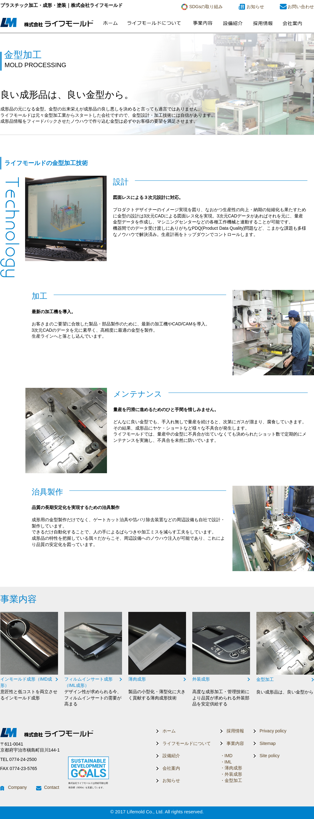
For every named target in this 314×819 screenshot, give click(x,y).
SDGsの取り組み (206, 6)
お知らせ (255, 6)
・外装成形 (231, 774)
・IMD (226, 755)
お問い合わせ (301, 6)
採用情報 (235, 730)
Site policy (270, 755)
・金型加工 (231, 780)
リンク (29, 656)
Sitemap (268, 743)
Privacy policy (273, 730)
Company (17, 787)
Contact (51, 787)
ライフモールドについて (186, 743)
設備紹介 (171, 755)
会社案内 (171, 768)
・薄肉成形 (231, 767)
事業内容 (235, 743)
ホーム (169, 730)
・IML (226, 761)
